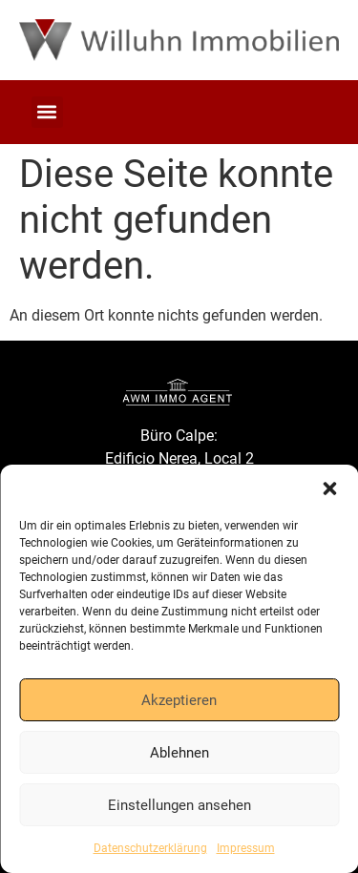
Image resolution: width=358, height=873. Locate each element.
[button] (329, 488)
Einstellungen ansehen (179, 805)
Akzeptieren (179, 700)
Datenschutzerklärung (150, 848)
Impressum (246, 848)
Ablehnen (179, 752)
